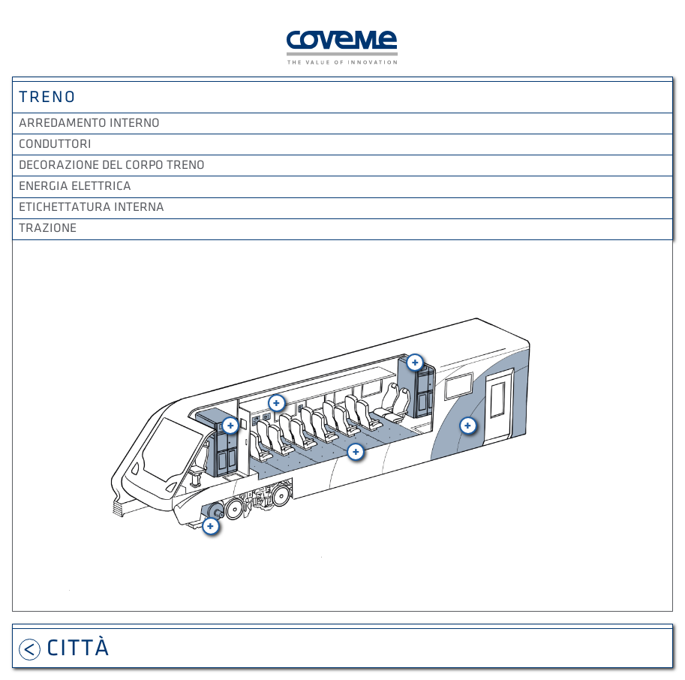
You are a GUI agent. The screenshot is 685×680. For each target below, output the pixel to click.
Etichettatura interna (91, 207)
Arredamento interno (89, 123)
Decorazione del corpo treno (112, 165)
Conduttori (55, 144)
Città (64, 648)
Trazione (48, 228)
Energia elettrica (75, 186)
